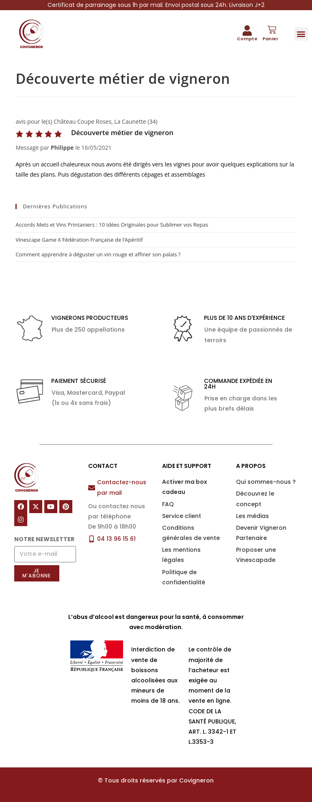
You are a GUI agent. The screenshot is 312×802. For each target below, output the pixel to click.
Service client (181, 516)
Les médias (252, 516)
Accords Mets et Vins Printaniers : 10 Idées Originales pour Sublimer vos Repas (111, 224)
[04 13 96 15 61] (91, 538)
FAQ (168, 504)
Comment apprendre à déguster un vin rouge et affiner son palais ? (97, 254)
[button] (301, 34)
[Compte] (247, 30)
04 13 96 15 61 (116, 539)
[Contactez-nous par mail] (91, 487)
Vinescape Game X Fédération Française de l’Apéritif (79, 239)
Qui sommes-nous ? (266, 482)
